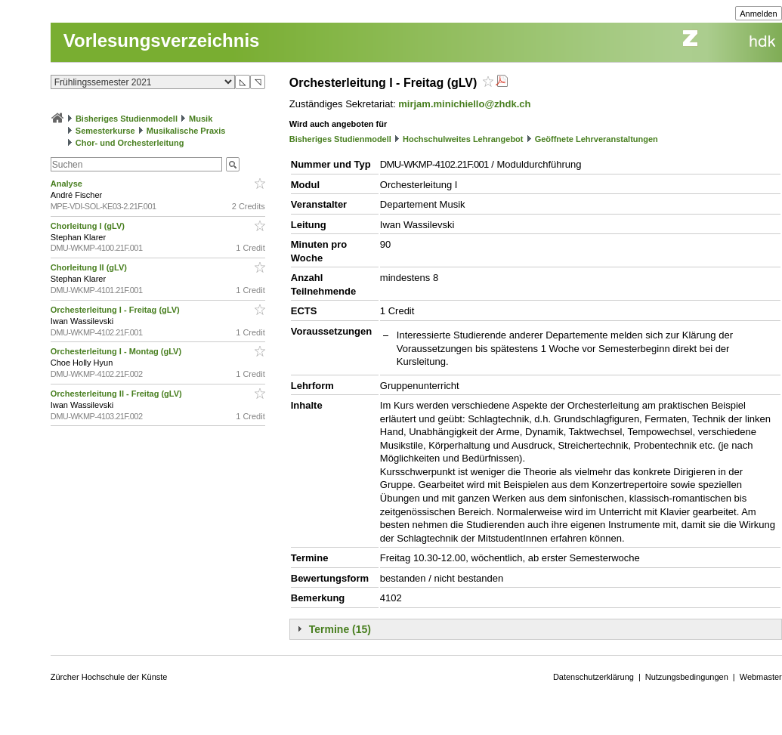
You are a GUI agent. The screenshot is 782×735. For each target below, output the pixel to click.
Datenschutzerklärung (593, 676)
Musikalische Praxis (186, 130)
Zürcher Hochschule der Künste (109, 676)
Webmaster (761, 676)
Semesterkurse (105, 130)
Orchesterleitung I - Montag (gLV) (117, 351)
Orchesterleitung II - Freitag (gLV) (117, 393)
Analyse (68, 183)
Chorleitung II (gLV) (90, 267)
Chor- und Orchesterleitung (130, 142)
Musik (200, 118)
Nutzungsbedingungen (686, 676)
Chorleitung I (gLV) (89, 225)
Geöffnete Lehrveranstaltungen (596, 139)
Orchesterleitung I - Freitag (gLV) (116, 309)
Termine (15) (340, 629)
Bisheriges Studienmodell (127, 118)
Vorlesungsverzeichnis (161, 40)
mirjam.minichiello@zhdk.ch (464, 104)
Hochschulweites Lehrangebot (463, 139)
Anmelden (758, 13)
